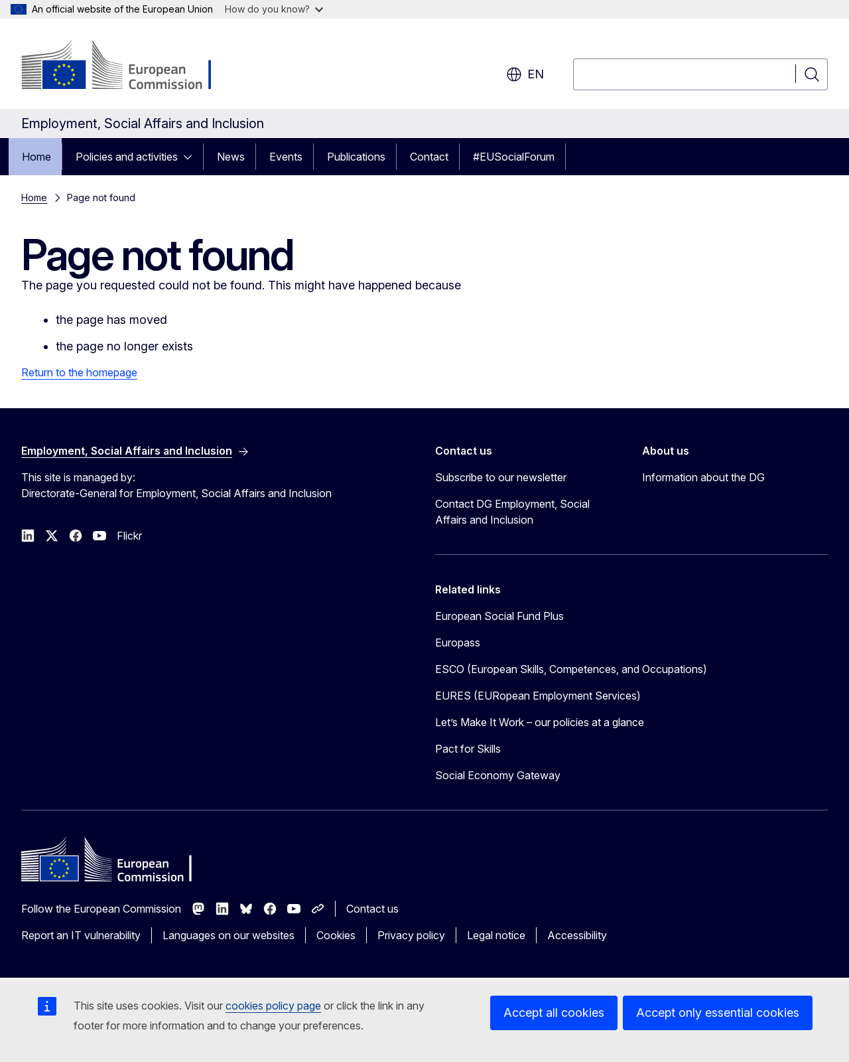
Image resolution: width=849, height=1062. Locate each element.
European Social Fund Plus (499, 616)
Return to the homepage (79, 372)
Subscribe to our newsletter (500, 477)
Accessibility (577, 935)
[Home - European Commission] (128, 66)
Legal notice (496, 935)
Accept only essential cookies (717, 1013)
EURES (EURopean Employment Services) (538, 695)
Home (36, 156)
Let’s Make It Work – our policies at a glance (539, 722)
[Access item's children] (191, 156)
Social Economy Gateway (497, 775)
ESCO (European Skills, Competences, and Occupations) (571, 669)
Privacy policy (411, 935)
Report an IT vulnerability (81, 935)
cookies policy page (273, 1005)
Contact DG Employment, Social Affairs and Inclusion (512, 511)
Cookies (336, 935)
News (231, 156)
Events (285, 156)
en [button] (525, 74)
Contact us (372, 908)
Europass (457, 642)
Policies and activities (127, 156)
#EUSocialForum (514, 156)
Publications (356, 156)
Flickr (129, 535)
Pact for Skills (468, 748)
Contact (429, 156)
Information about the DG (703, 477)
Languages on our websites (228, 935)
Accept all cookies (553, 1013)
